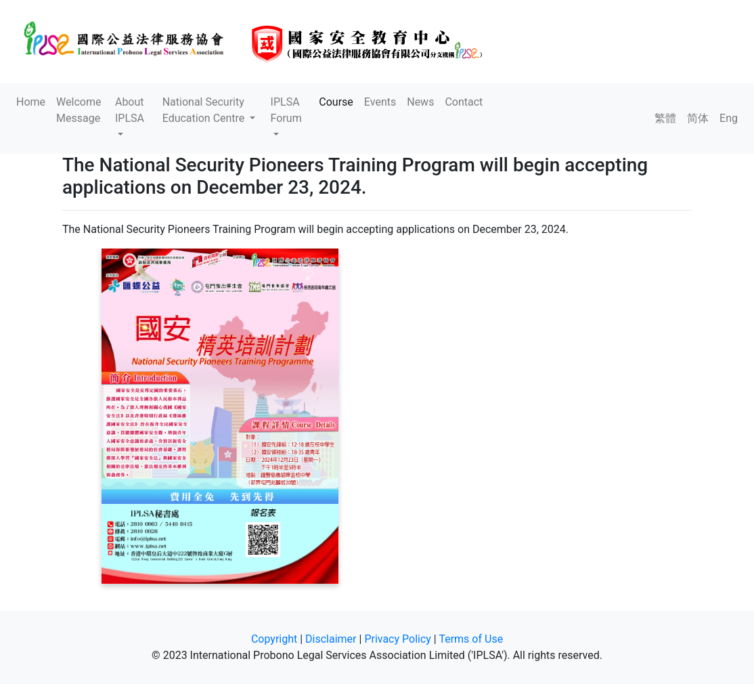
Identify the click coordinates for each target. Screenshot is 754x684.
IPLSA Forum (286, 110)
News (420, 101)
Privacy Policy (397, 639)
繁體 (665, 118)
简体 (698, 118)
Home (30, 101)
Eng (728, 118)
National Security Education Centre (205, 110)
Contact (464, 101)
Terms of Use (471, 639)
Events (380, 101)
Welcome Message (78, 110)
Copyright (274, 639)
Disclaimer (330, 639)
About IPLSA (129, 110)
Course (336, 101)
